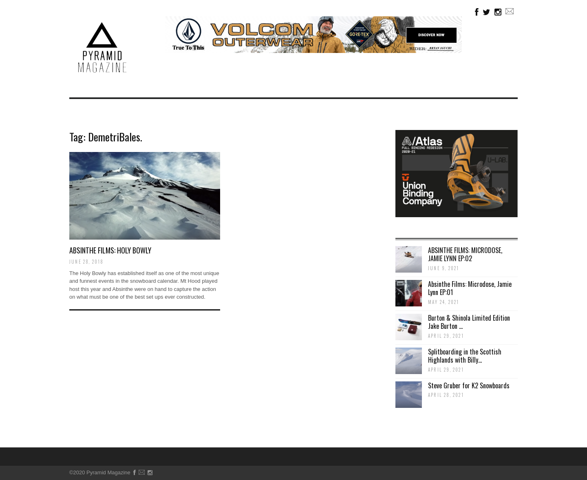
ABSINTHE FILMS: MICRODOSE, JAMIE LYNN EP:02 (465, 254)
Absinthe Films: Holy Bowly (110, 250)
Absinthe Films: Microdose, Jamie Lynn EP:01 (470, 288)
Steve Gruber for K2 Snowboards (469, 385)
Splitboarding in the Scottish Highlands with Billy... (464, 356)
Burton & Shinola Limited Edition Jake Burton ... (469, 322)
